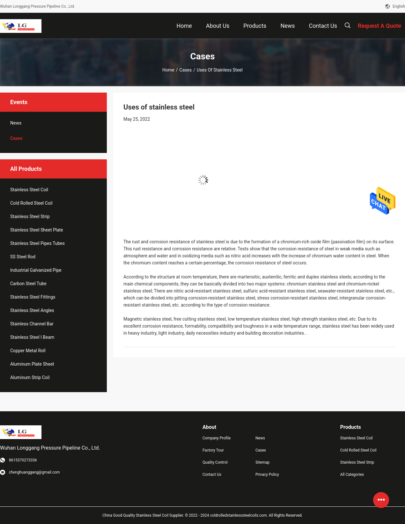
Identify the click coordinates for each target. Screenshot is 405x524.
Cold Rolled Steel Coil (31, 203)
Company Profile (216, 438)
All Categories (352, 474)
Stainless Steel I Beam (32, 337)
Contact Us (211, 474)
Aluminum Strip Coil (29, 377)
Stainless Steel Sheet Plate (36, 229)
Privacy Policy (267, 474)
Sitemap (262, 462)
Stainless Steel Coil (29, 189)
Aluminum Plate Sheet (32, 364)
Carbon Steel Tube (28, 283)
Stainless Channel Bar (32, 323)
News (15, 122)
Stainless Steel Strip (30, 216)
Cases (186, 69)
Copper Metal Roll (28, 350)
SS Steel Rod (22, 256)
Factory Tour (213, 450)
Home (168, 69)
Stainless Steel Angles (32, 310)
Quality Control (215, 462)
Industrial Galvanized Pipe (36, 270)
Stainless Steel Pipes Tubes (37, 243)
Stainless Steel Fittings (32, 297)
